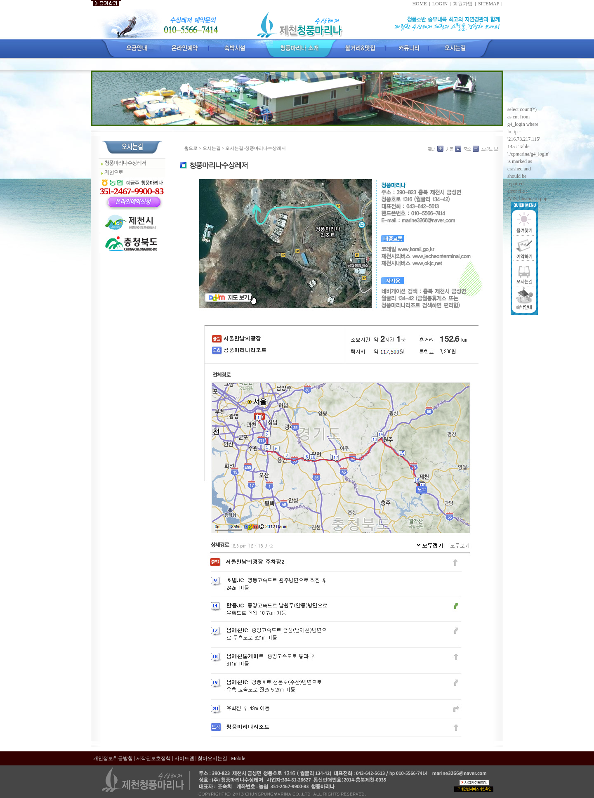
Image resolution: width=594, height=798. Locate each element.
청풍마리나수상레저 (125, 163)
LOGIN (440, 4)
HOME (419, 4)
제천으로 (113, 172)
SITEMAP (488, 4)
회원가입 (463, 4)
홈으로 (191, 148)
